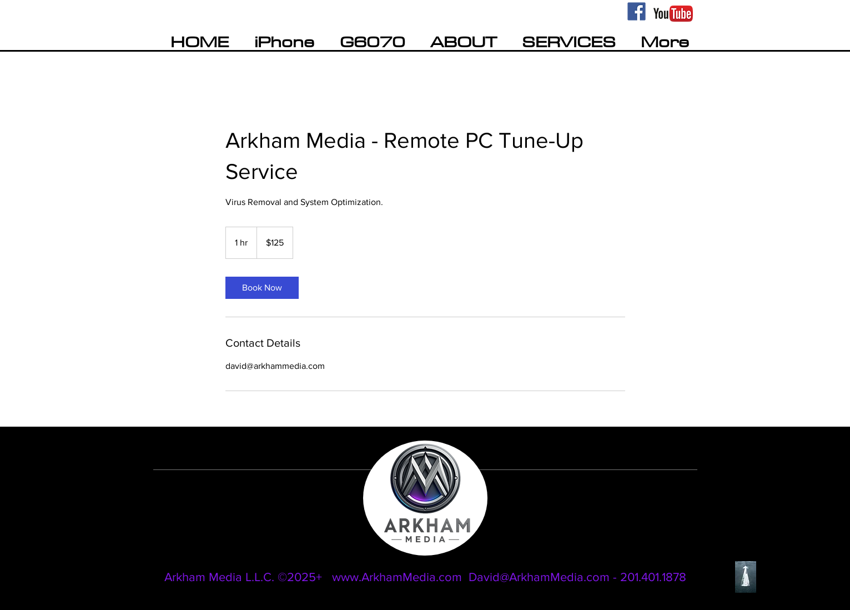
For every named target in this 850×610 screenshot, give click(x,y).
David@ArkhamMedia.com (539, 577)
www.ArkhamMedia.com (397, 577)
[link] (262, 288)
